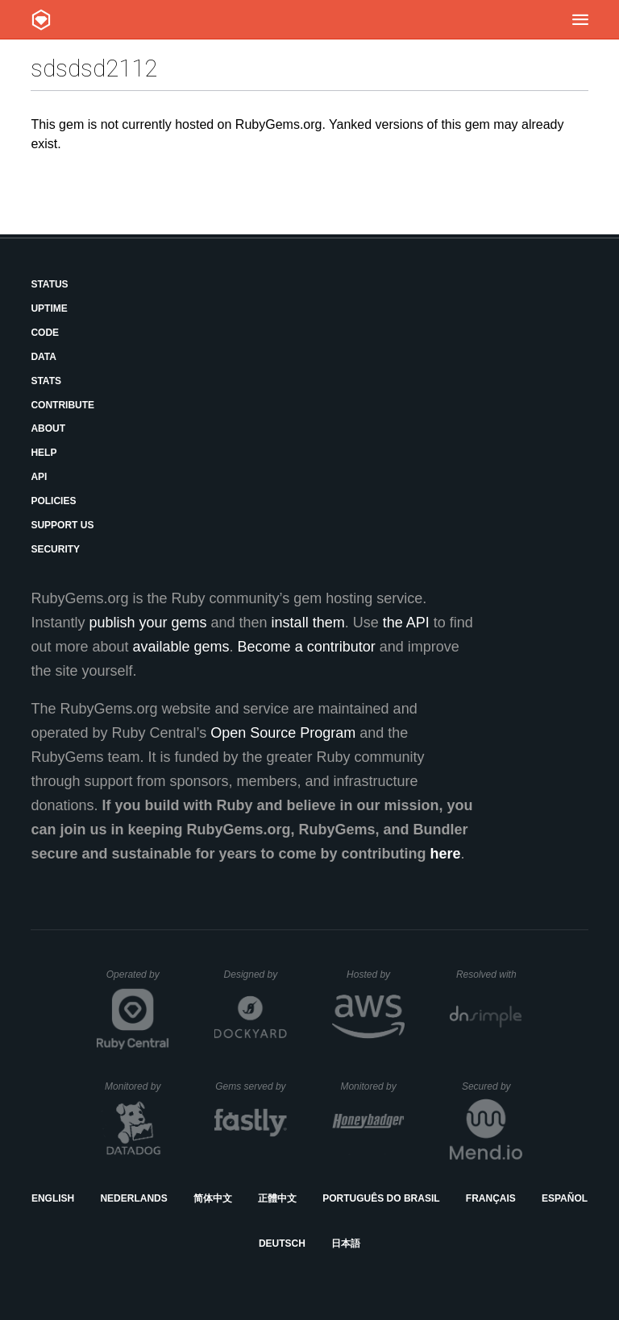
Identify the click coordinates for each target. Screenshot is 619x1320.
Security (55, 549)
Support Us (62, 525)
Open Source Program (282, 733)
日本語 (345, 1243)
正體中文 (277, 1198)
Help (43, 452)
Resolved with (489, 974)
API (39, 476)
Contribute (62, 405)
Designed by (255, 974)
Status (49, 284)
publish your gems (147, 622)
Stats (46, 381)
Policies (53, 501)
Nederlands (133, 1198)
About (48, 428)
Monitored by (137, 1086)
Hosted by (376, 974)
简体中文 (212, 1198)
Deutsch (282, 1243)
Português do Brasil (380, 1198)
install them (308, 622)
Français (491, 1198)
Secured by (492, 1086)
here (445, 854)
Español (565, 1198)
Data (43, 356)
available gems (181, 647)
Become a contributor (307, 647)
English (52, 1198)
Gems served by (251, 1086)
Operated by (137, 980)
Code (45, 332)
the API (406, 622)
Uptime (49, 308)
